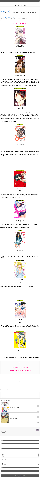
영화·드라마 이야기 (20, 458)
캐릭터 (20, 456)
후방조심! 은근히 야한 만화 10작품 (20, 5)
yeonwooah (19, 475)
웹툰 (20, 455)
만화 (20, 453)
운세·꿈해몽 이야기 (20, 459)
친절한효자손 (21, 476)
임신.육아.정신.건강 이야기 (20, 464)
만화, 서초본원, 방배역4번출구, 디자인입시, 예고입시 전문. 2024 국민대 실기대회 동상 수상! (14, 18)
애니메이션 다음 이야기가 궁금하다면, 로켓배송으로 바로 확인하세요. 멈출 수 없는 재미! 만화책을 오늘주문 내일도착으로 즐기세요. (19, 12)
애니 (20, 452)
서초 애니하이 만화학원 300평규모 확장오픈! (8, 17)
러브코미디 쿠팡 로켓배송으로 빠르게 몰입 (7, 11)
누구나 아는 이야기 (4, 1)
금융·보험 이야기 (20, 463)
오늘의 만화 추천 (20, 454)
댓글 (1, 425)
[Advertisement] (20, 162)
